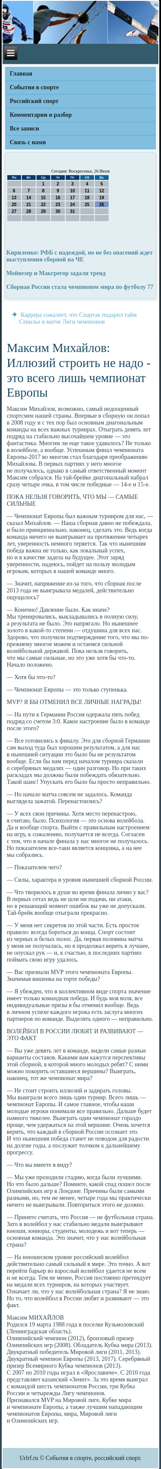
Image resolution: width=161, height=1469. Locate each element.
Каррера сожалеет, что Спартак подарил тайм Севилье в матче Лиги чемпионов (78, 318)
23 (57, 204)
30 (57, 211)
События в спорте (34, 87)
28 (28, 211)
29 (43, 211)
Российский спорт (34, 101)
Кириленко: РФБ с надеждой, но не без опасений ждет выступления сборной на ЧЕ (79, 256)
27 (14, 211)
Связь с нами (28, 142)
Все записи (24, 128)
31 (72, 211)
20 (14, 204)
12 (101, 190)
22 (43, 204)
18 (87, 197)
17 (72, 197)
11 (87, 190)
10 (72, 190)
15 (43, 197)
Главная (21, 73)
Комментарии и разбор (41, 115)
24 (72, 204)
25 (87, 204)
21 (28, 204)
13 (14, 197)
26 (101, 204)
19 (101, 197)
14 (28, 197)
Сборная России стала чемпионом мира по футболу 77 (79, 287)
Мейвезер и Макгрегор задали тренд (56, 273)
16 (57, 197)
